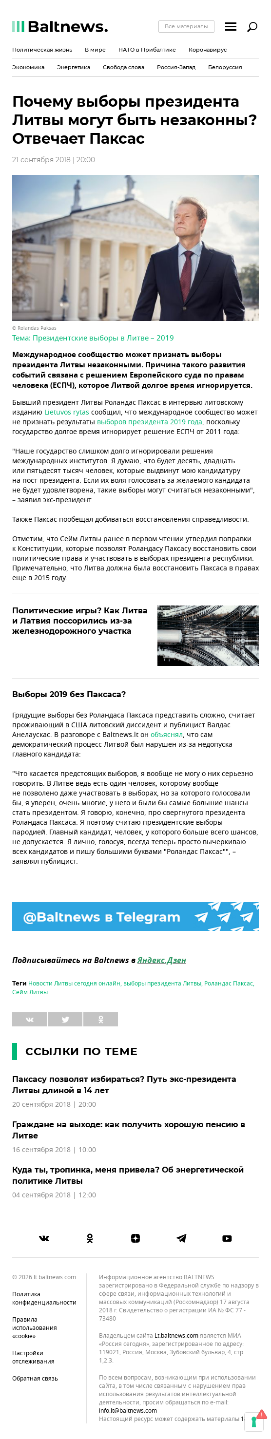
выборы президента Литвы (162, 983)
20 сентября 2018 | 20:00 (54, 1104)
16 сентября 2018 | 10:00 (54, 1150)
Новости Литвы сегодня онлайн (74, 983)
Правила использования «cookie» (34, 1328)
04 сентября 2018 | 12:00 (54, 1195)
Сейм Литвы (30, 992)
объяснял (167, 735)
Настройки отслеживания (33, 1357)
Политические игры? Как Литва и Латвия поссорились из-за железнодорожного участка (80, 621)
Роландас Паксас (228, 983)
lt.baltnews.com (176, 1336)
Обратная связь (35, 1378)
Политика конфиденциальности (44, 1298)
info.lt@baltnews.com (128, 1410)
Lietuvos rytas (66, 412)
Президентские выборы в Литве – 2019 (103, 338)
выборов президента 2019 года (149, 422)
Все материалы (186, 26)
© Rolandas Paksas (34, 328)
